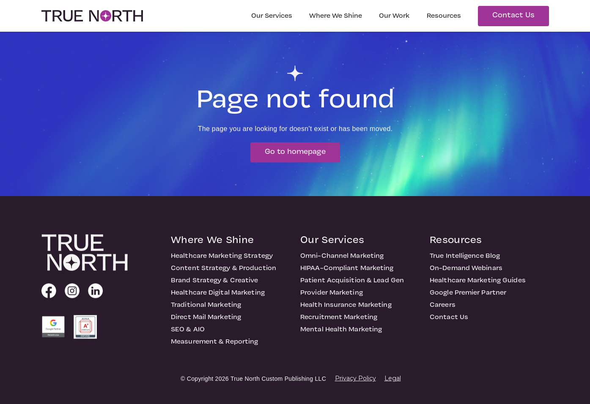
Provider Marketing (331, 301)
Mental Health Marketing (341, 338)
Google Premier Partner (468, 301)
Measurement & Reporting (214, 350)
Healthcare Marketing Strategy (222, 265)
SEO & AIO (188, 338)
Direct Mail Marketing (206, 326)
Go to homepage (295, 161)
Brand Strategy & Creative (214, 289)
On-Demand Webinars (466, 277)
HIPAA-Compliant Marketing (347, 277)
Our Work (394, 16)
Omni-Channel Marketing (342, 265)
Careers (443, 314)
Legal (392, 378)
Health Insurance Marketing (346, 314)
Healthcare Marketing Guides (478, 289)
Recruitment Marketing (338, 326)
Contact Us (513, 15)
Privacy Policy (355, 378)
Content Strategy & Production (223, 277)
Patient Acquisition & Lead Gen (352, 289)
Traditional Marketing (206, 314)
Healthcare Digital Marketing (218, 301)
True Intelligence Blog (465, 265)
